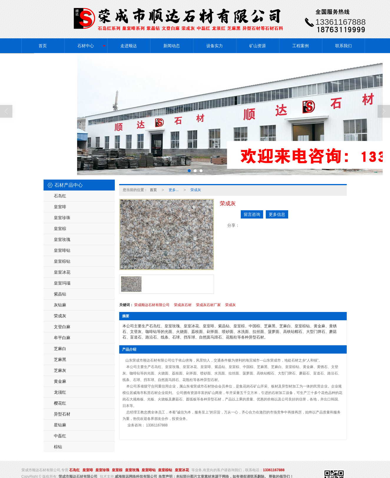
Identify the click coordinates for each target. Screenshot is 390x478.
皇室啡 (60, 206)
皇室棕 (60, 228)
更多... (174, 190)
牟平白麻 (62, 337)
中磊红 (60, 435)
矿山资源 (257, 45)
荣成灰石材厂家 (208, 305)
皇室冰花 (62, 272)
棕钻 (58, 446)
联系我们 (343, 45)
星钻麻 (60, 424)
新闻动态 (171, 45)
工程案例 (300, 45)
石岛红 (60, 195)
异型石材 (62, 413)
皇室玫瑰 (62, 239)
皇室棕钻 (62, 261)
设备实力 (214, 45)
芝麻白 (60, 348)
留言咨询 (252, 214)
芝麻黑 (60, 359)
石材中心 (85, 45)
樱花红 (60, 402)
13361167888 (273, 470)
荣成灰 (60, 315)
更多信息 (277, 214)
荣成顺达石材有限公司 (152, 305)
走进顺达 (128, 45)
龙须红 (60, 392)
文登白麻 (62, 326)
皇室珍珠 (62, 217)
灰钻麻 (60, 304)
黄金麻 (60, 381)
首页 (43, 45)
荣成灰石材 (183, 305)
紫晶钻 (60, 293)
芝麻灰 (60, 370)
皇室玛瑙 (62, 282)
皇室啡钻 (62, 250)
